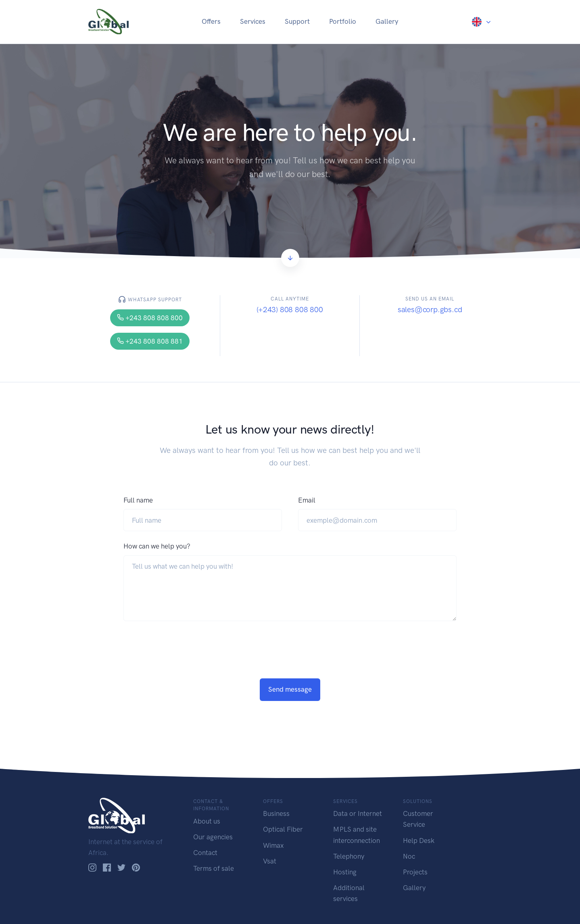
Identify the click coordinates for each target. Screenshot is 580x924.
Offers (211, 21)
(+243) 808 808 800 (290, 309)
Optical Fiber (283, 829)
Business (276, 813)
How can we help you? (156, 546)
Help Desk (418, 840)
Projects (415, 872)
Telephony (348, 856)
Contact (205, 853)
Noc (409, 856)
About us (206, 821)
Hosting (345, 872)
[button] (482, 21)
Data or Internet (357, 813)
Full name (138, 500)
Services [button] (252, 21)
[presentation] (184, 662)
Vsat (269, 861)
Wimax (273, 845)
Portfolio (342, 21)
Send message (290, 689)
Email (306, 500)
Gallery (387, 21)
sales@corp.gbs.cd (430, 309)
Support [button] (297, 21)
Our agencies (213, 837)
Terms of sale (213, 868)
